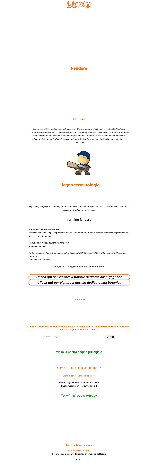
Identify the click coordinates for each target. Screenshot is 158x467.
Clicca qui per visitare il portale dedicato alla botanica (79, 282)
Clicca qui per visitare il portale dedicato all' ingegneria (79, 277)
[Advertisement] (79, 32)
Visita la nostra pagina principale (79, 352)
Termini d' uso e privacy (79, 395)
